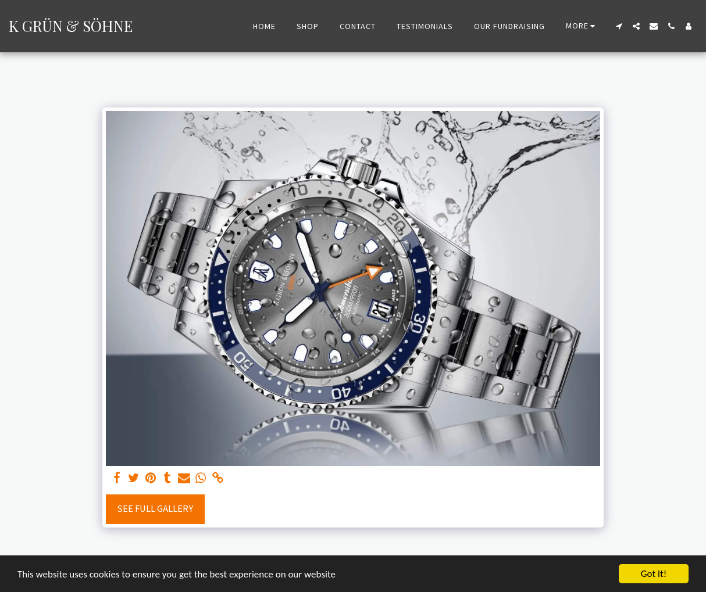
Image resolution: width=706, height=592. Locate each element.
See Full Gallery (155, 509)
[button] (619, 26)
